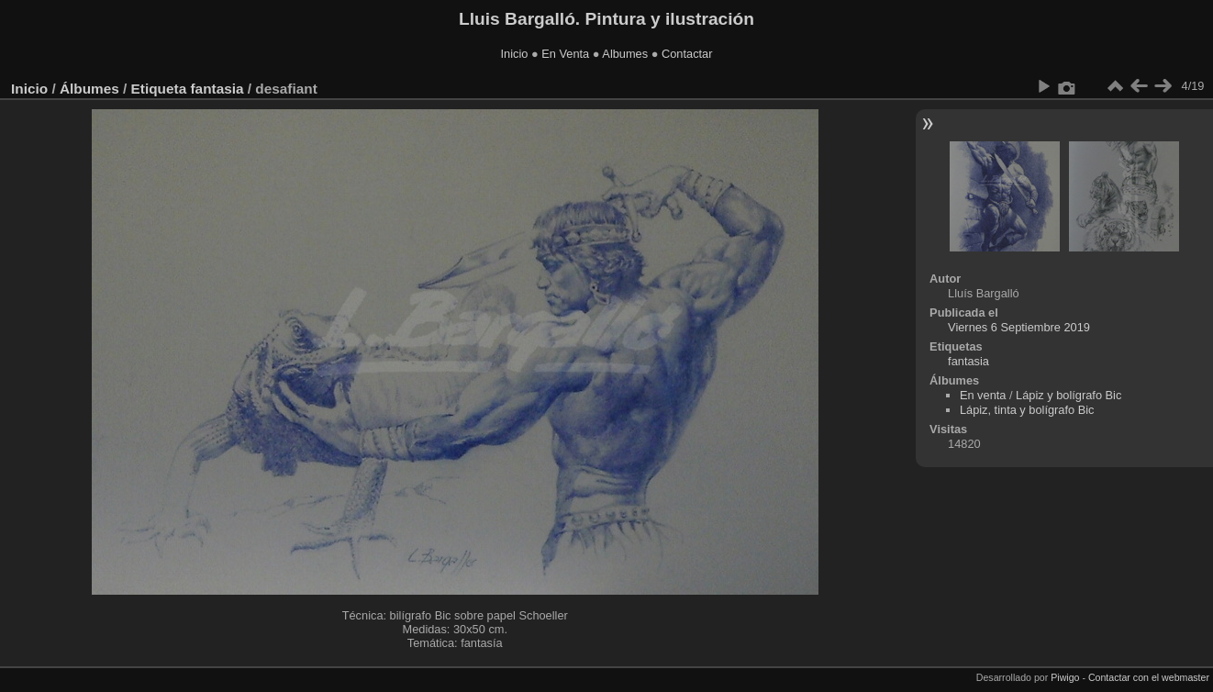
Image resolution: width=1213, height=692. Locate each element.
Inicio (515, 54)
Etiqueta (159, 88)
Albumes (625, 54)
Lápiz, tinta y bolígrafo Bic (1027, 410)
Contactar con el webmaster (1148, 677)
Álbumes (89, 88)
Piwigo (1065, 677)
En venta (983, 395)
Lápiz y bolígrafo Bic (1068, 395)
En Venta (565, 54)
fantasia (216, 88)
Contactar (687, 54)
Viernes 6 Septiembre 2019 (1019, 327)
